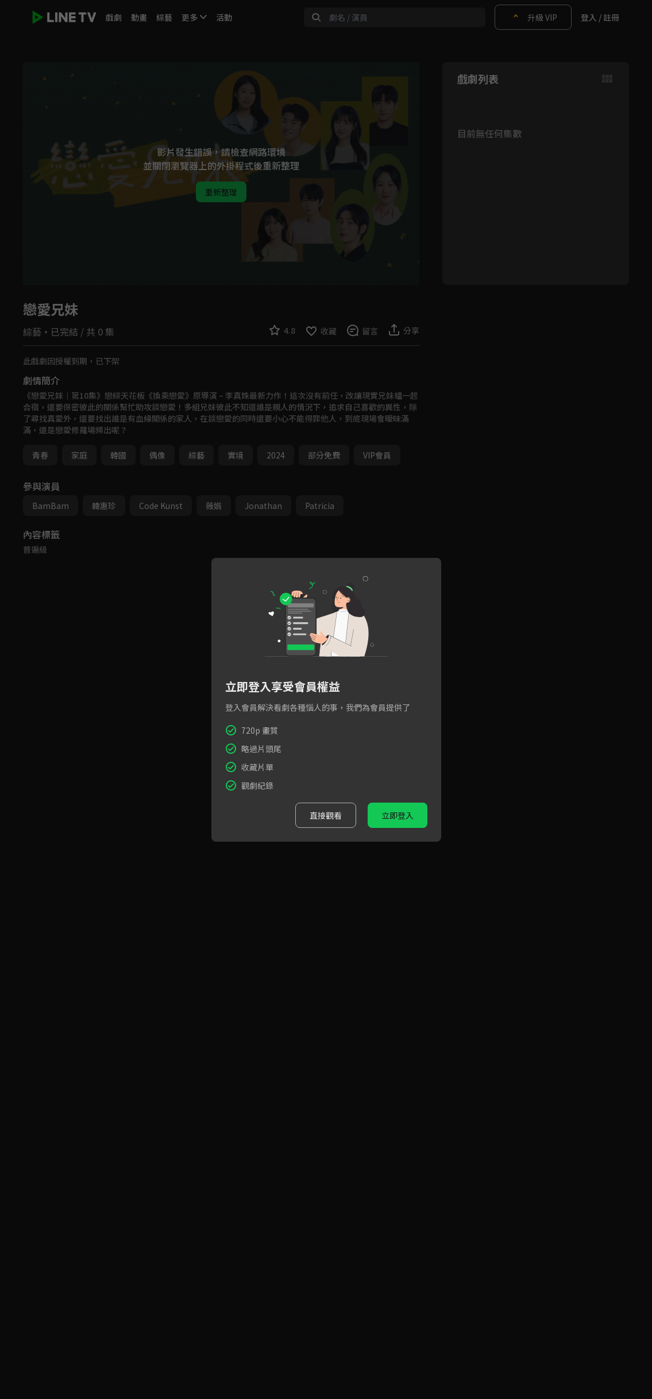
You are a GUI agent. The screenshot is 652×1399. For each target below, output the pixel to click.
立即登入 (397, 815)
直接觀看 (326, 815)
